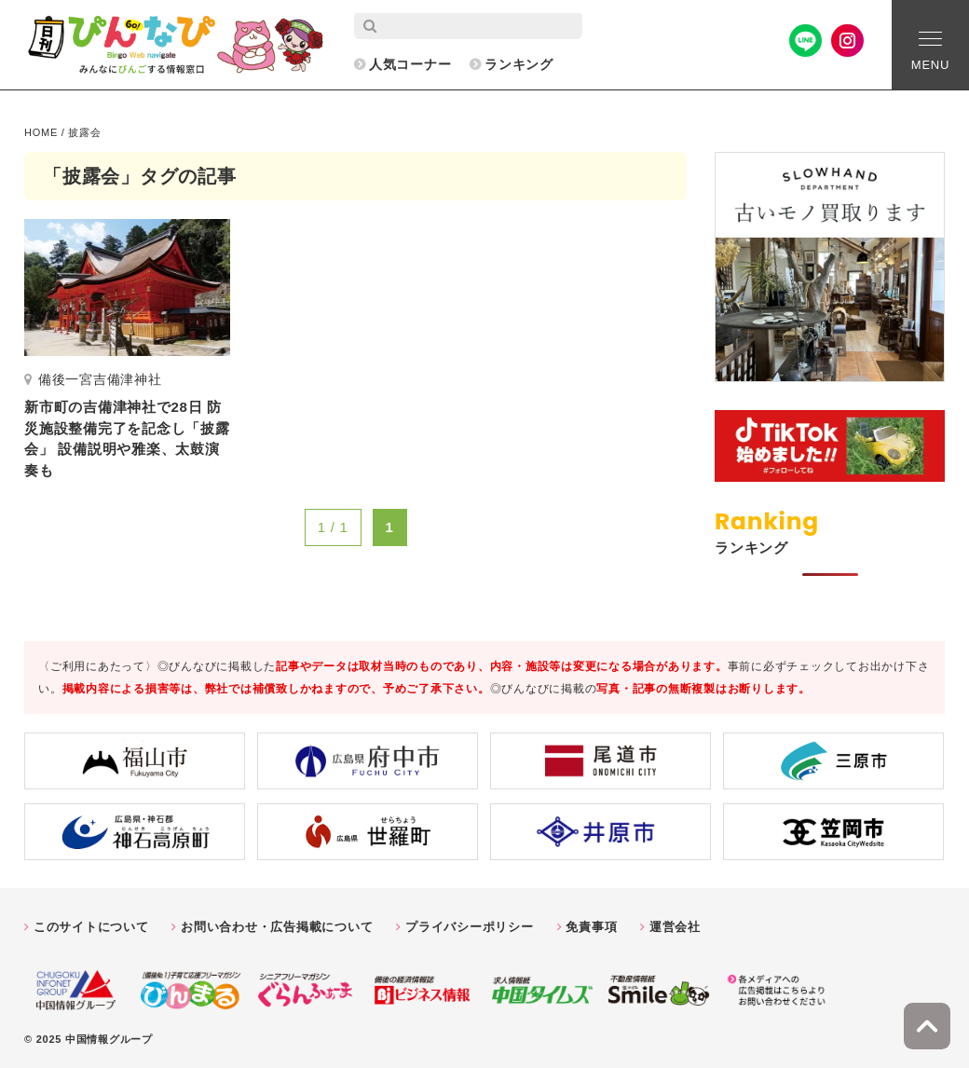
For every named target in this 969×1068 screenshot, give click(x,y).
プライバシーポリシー (469, 927)
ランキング (518, 64)
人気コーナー (410, 64)
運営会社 (675, 927)
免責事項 (591, 927)
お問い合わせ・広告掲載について (277, 927)
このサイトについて (91, 927)
